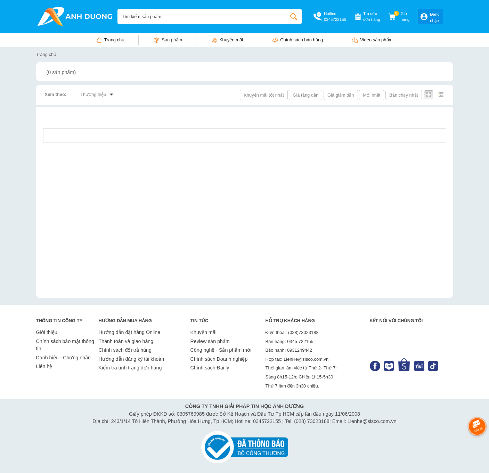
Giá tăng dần (305, 95)
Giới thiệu (46, 332)
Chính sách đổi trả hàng (125, 350)
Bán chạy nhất (403, 95)
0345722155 (335, 19)
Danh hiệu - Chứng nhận (63, 357)
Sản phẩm (172, 39)
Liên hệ (44, 366)
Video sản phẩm (376, 39)
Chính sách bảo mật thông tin (65, 345)
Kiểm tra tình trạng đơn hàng (130, 367)
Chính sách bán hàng (301, 39)
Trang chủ (114, 39)
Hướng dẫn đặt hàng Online (130, 332)
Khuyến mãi (231, 39)
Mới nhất (371, 95)
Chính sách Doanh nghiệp (219, 359)
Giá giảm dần (340, 95)
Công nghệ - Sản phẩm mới (221, 350)
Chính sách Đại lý (209, 367)
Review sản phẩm (210, 341)
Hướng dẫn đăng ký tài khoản (131, 359)
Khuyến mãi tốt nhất (264, 95)
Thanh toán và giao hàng (126, 341)
